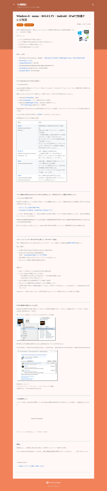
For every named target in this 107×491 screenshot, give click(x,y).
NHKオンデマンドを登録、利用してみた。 (32, 466)
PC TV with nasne (26, 105)
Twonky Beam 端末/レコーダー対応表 (35, 255)
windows (20, 25)
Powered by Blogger (53, 482)
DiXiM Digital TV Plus (32, 103)
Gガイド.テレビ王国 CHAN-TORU (29, 207)
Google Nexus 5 (24, 68)
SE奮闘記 (21, 4)
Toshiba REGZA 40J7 (25, 63)
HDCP (19, 175)
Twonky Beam (29, 97)
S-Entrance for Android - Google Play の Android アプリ (36, 210)
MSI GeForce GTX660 (51, 58)
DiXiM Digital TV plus (65, 58)
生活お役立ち (29, 25)
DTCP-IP (20, 151)
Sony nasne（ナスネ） (26, 60)
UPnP (19, 161)
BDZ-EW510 (72, 243)
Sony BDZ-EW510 (24, 71)
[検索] (93, 5)
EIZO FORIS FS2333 (79, 58)
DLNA (39, 114)
